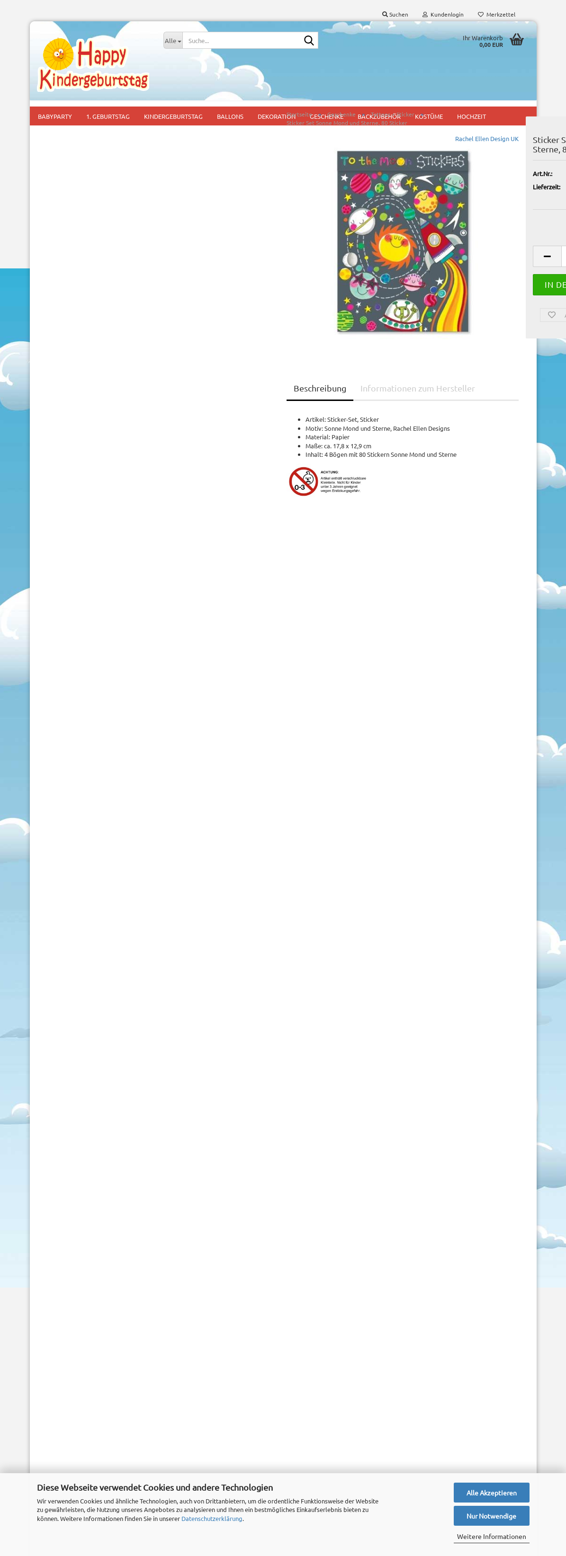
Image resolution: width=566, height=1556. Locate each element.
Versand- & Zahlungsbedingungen (83, 1403)
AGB (43, 1450)
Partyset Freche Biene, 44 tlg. (95, 903)
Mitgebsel (177, 1458)
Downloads (76, 462)
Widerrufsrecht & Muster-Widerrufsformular (72, 1426)
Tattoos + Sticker (77, 249)
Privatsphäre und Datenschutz (78, 1466)
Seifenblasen (71, 205)
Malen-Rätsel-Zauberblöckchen (73, 157)
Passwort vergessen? (74, 1236)
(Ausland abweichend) (491, 211)
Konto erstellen (66, 1222)
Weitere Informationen (491, 1536)
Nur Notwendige (491, 1516)
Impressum (52, 1387)
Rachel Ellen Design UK (367, 154)
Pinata (172, 1472)
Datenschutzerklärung (212, 1518)
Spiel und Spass (75, 227)
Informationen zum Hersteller (298, 404)
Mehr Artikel (62, 649)
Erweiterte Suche (95, 751)
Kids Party (177, 1416)
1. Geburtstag (182, 1401)
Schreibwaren (72, 183)
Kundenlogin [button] (443, 14)
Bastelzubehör (65, 132)
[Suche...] (172, 40)
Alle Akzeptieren (492, 1492)
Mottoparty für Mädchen (197, 1444)
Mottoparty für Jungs (193, 1430)
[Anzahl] (468, 272)
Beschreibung (200, 404)
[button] (427, 272)
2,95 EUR (95, 1095)
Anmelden (95, 564)
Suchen (95, 730)
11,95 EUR (94, 923)
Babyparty (177, 1387)
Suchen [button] (395, 14)
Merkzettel (496, 14)
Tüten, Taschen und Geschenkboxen (78, 275)
